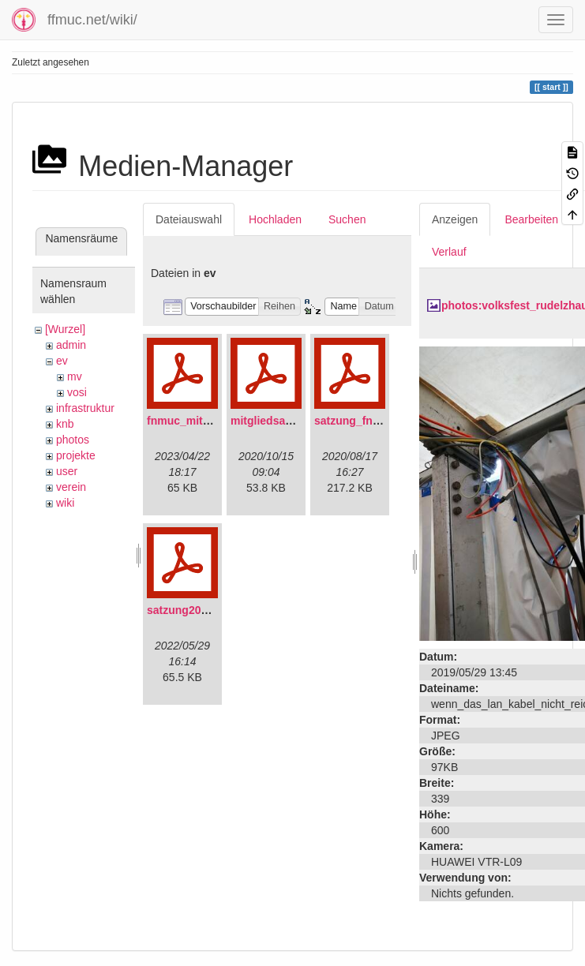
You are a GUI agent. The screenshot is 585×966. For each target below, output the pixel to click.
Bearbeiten (531, 219)
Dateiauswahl (189, 219)
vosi (77, 392)
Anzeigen (455, 219)
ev (62, 360)
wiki (65, 502)
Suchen (347, 219)
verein (71, 487)
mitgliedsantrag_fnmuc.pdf (302, 420)
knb (65, 423)
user (66, 471)
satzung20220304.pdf (202, 610)
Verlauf (449, 251)
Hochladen (275, 219)
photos (72, 439)
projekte (76, 455)
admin (71, 345)
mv (74, 376)
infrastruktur (85, 408)
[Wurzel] (65, 329)
